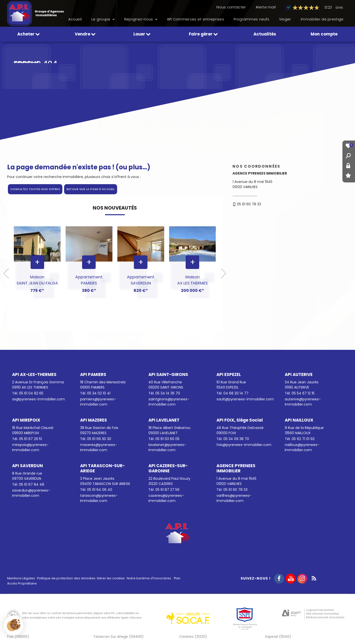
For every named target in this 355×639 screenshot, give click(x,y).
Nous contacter (231, 7)
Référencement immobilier (325, 617)
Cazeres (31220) (193, 636)
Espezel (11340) (278, 636)
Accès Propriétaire (22, 583)
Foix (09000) (18, 636)
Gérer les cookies (111, 578)
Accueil (75, 19)
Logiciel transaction (320, 610)
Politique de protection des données (66, 578)
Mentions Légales (21, 578)
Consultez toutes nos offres (35, 189)
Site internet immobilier (322, 614)
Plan (177, 578)
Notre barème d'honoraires (149, 578)
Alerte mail (266, 7)
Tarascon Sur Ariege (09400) (118, 636)
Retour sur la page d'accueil (91, 189)
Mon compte (324, 34)
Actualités (264, 34)
